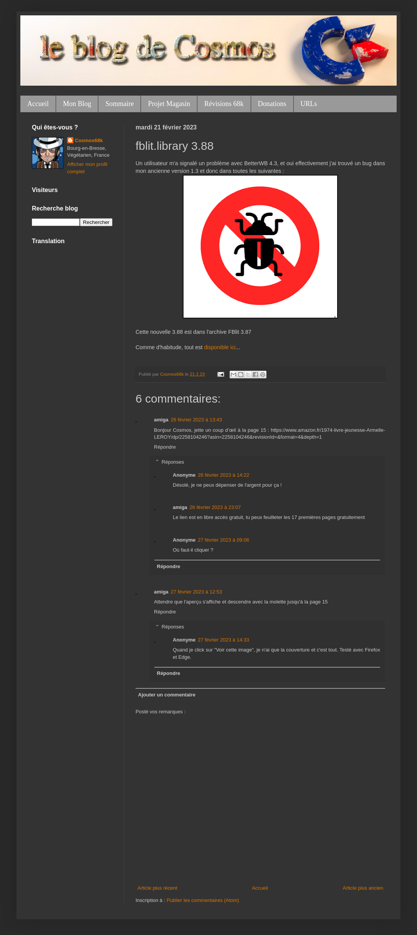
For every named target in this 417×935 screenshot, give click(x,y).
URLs (309, 104)
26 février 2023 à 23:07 (215, 507)
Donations (272, 104)
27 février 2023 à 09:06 (223, 540)
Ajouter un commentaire (167, 695)
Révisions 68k (224, 104)
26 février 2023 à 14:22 (223, 475)
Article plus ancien (363, 888)
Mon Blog (77, 104)
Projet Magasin (169, 104)
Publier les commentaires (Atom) (203, 900)
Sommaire (119, 104)
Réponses (173, 461)
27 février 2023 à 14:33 (223, 640)
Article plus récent (157, 888)
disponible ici (219, 347)
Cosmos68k (89, 140)
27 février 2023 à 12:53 (196, 592)
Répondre (165, 447)
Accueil (38, 104)
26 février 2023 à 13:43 (196, 420)
